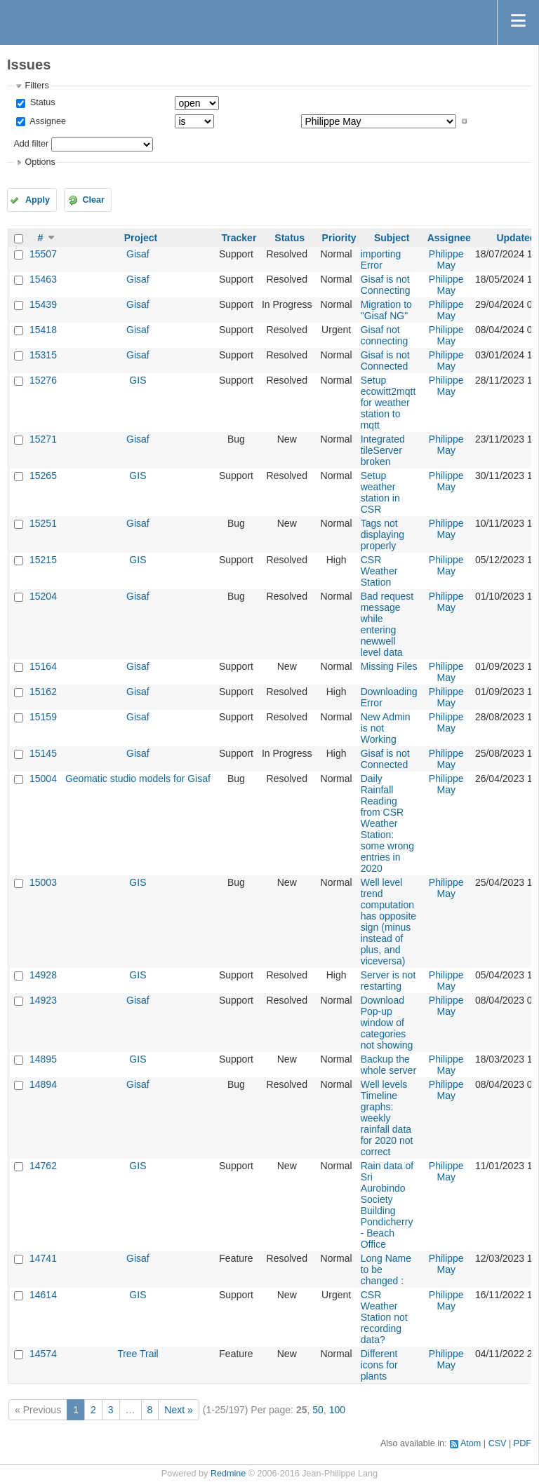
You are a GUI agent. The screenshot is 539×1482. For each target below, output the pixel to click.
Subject (392, 237)
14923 (43, 1000)
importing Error (381, 259)
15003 (43, 882)
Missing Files (389, 666)
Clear (93, 200)
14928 (43, 975)
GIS (137, 380)
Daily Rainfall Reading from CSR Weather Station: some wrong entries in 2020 (387, 823)
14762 (43, 1165)
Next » (178, 1409)
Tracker (239, 237)
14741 (43, 1258)
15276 (43, 380)
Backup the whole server (388, 1064)
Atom (470, 1443)
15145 (43, 753)
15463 (43, 279)
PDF (522, 1443)
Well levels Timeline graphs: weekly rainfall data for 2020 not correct (387, 1118)
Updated (515, 237)
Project (140, 237)
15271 (43, 439)
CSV (497, 1443)
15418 (43, 329)
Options (40, 162)
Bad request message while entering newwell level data (387, 624)
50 (318, 1409)
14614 (43, 1294)
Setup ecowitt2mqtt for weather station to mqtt (388, 403)
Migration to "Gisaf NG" (386, 310)
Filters (36, 85)
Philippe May (446, 259)
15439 (43, 304)
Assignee (46, 121)
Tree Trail (138, 1353)
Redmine (228, 1473)
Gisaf (137, 254)
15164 (43, 666)
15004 (43, 778)
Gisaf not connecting (384, 335)
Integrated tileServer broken (383, 450)
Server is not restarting (388, 980)
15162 (43, 691)
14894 (43, 1084)
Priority (339, 237)
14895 (43, 1059)
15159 (43, 716)
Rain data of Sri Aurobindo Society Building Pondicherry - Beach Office (387, 1205)
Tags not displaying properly (382, 534)
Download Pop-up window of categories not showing (387, 1023)
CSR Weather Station (379, 571)
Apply (37, 200)
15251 (43, 523)
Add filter (30, 144)
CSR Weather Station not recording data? (384, 1317)
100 (337, 1409)
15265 (43, 475)
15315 (43, 355)
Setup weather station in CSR (380, 492)
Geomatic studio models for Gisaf (138, 778)
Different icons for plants (379, 1365)
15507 (43, 254)
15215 (43, 559)
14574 (43, 1353)
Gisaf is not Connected (385, 360)
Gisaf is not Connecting (386, 285)
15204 (43, 596)
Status (41, 102)
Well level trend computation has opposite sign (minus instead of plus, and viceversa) (388, 921)
